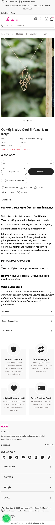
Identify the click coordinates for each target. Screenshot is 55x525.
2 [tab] (27, 120)
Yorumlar (6, 311)
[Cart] (52, 19)
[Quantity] (27, 163)
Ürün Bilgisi (6, 200)
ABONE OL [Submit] (49, 445)
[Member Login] (46, 19)
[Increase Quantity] (51, 163)
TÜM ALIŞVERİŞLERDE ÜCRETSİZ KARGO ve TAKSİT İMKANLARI (27, 7)
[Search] (27, 25)
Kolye (22, 139)
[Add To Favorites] (9, 187)
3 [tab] (31, 120)
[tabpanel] (27, 77)
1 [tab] (24, 120)
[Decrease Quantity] (3, 163)
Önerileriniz (7, 331)
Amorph (40, 139)
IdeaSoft (14, 523)
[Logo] (12, 19)
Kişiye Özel (30, 139)
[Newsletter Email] (27, 445)
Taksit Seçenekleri (10, 321)
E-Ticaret (22, 523)
